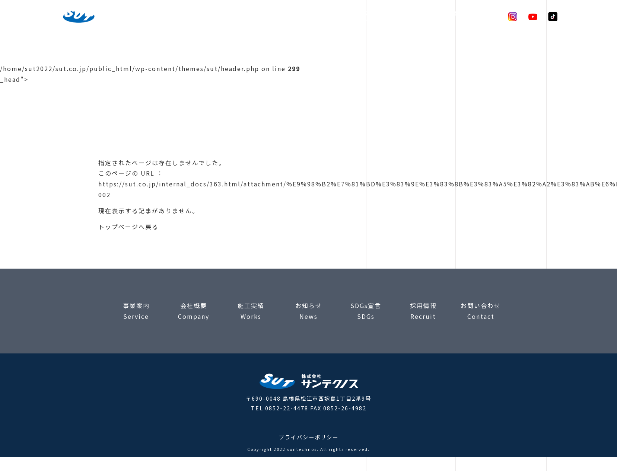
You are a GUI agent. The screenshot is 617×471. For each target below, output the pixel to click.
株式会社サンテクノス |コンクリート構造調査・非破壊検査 (106, 16)
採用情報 (374, 15)
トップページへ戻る (128, 226)
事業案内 (274, 15)
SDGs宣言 (443, 15)
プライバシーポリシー (308, 437)
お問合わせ (483, 15)
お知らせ (408, 15)
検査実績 (307, 15)
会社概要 (341, 15)
